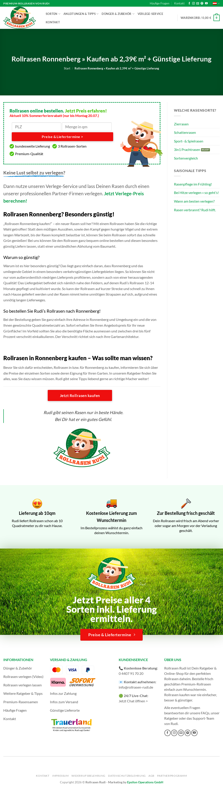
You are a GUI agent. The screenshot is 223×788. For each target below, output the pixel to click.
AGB (151, 775)
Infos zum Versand (64, 702)
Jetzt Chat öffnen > (133, 701)
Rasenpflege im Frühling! (193, 184)
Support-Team (203, 718)
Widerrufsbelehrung (88, 775)
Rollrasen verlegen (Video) (23, 676)
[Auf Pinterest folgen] (202, 3)
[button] (200, 18)
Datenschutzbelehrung (127, 775)
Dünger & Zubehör (118, 14)
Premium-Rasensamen (20, 702)
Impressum (60, 775)
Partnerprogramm (172, 775)
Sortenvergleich (186, 158)
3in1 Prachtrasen (187, 149)
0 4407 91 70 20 (131, 673)
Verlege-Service (150, 14)
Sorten (53, 14)
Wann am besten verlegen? (194, 201)
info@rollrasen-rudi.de (136, 687)
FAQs (205, 713)
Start (67, 68)
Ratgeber (171, 718)
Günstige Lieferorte (65, 710)
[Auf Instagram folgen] (193, 3)
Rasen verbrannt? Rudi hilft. (195, 210)
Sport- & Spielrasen (188, 141)
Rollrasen (171, 679)
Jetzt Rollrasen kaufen (80, 395)
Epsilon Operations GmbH (145, 782)
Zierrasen (181, 124)
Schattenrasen (185, 132)
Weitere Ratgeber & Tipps (23, 693)
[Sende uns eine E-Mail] (197, 3)
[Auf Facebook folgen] (189, 3)
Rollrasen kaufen (177, 695)
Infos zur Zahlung (63, 693)
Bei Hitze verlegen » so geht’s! (196, 192)
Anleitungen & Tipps (81, 14)
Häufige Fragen (159, 3)
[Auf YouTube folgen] (206, 3)
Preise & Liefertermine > (62, 137)
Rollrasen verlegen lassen (22, 685)
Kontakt (179, 3)
